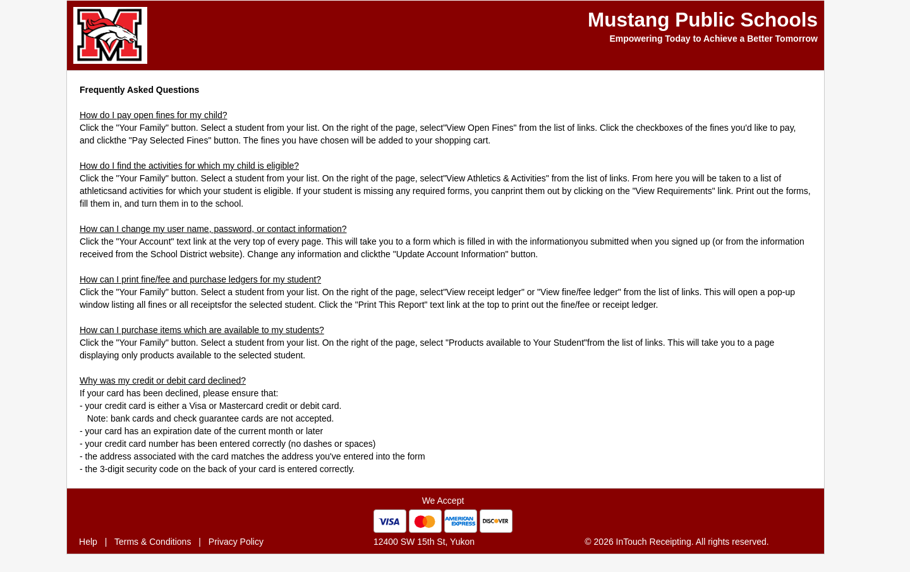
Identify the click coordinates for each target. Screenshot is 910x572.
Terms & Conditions (152, 542)
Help (88, 542)
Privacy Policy (236, 542)
